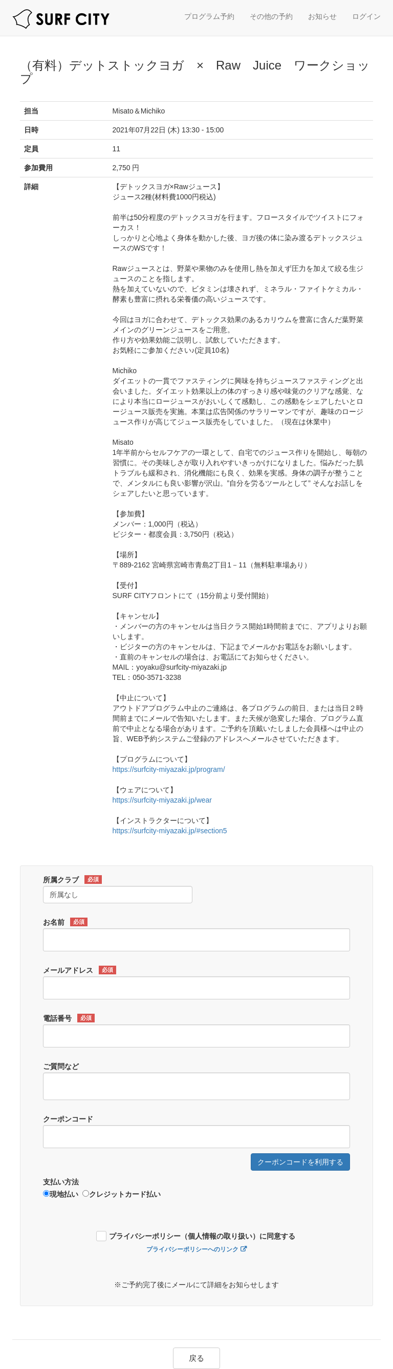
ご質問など (61, 1066)
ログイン (366, 16)
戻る (196, 1358)
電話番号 (69, 1018)
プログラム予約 (209, 16)
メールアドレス (79, 970)
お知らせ (322, 16)
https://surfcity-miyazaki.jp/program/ (169, 769)
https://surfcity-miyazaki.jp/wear (162, 800)
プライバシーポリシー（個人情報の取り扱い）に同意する (202, 1236)
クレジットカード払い (121, 1194)
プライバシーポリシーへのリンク (192, 1249)
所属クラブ (72, 879)
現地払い (60, 1194)
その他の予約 (271, 16)
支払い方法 (61, 1181)
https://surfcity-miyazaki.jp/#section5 (170, 831)
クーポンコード (68, 1119)
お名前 (65, 922)
